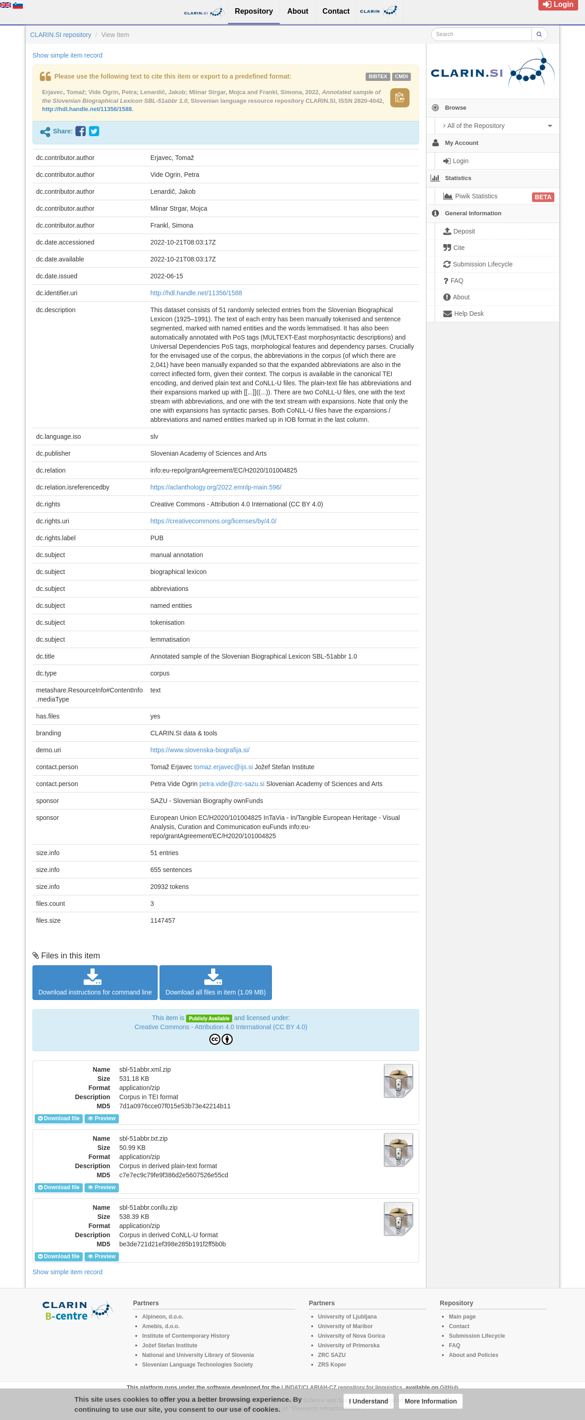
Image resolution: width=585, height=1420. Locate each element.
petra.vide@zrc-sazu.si (232, 783)
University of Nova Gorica (351, 1336)
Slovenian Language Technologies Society (197, 1364)
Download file (59, 1118)
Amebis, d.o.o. (161, 1326)
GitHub (449, 1387)
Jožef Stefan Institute (169, 1345)
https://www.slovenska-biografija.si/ (200, 750)
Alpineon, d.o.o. (162, 1317)
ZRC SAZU (332, 1355)
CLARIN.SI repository (60, 34)
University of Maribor (345, 1326)
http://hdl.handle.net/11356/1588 (87, 109)
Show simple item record (67, 55)
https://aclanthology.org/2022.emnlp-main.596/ (216, 487)
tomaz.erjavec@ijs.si (223, 767)
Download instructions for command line (95, 982)
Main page (462, 1317)
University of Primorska (349, 1345)
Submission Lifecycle (477, 1336)
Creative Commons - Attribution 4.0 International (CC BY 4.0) (221, 1027)
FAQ (454, 1345)
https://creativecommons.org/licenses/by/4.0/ (213, 521)
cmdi (401, 76)
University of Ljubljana (347, 1317)
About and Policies (473, 1355)
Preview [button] (101, 1118)
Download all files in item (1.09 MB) (215, 982)
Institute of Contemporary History (185, 1336)
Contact (459, 1326)
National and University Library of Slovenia (198, 1355)
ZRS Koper (332, 1364)
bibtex (378, 76)
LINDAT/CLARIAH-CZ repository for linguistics (342, 1387)
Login (558, 4)
